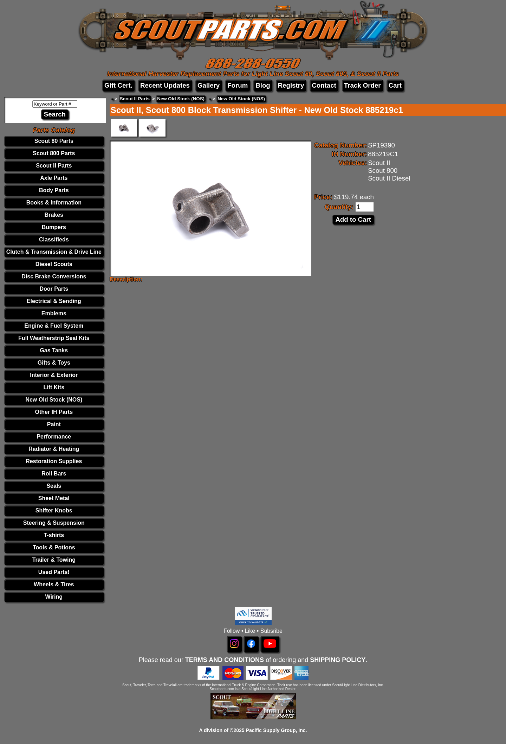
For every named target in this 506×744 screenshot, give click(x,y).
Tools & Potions (54, 547)
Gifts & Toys (54, 363)
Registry (291, 85)
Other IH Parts (54, 412)
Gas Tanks (54, 350)
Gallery (208, 85)
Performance (54, 437)
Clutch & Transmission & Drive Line (54, 252)
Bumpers (54, 227)
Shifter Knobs (53, 510)
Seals (53, 486)
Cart (395, 85)
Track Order (362, 85)
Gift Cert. (118, 85)
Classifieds (54, 239)
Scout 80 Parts (53, 141)
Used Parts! (54, 572)
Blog (262, 85)
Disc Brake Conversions (53, 276)
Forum (237, 85)
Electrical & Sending (54, 301)
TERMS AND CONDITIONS (224, 659)
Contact (324, 85)
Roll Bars (53, 474)
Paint (54, 424)
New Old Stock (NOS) (53, 400)
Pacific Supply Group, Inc (276, 730)
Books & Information (54, 203)
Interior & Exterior (54, 375)
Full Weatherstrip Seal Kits (53, 338)
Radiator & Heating (53, 449)
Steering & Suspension (54, 523)
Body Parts (54, 190)
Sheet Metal (54, 498)
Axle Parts (53, 178)
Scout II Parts (54, 166)
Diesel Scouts (53, 264)
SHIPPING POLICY (337, 659)
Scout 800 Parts (54, 153)
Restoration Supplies (54, 461)
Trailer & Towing (54, 560)
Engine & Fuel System (53, 326)
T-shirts (54, 535)
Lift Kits (54, 387)
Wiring (54, 597)
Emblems (53, 313)
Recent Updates (165, 85)
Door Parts (53, 289)
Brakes (54, 215)
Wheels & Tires (54, 584)
